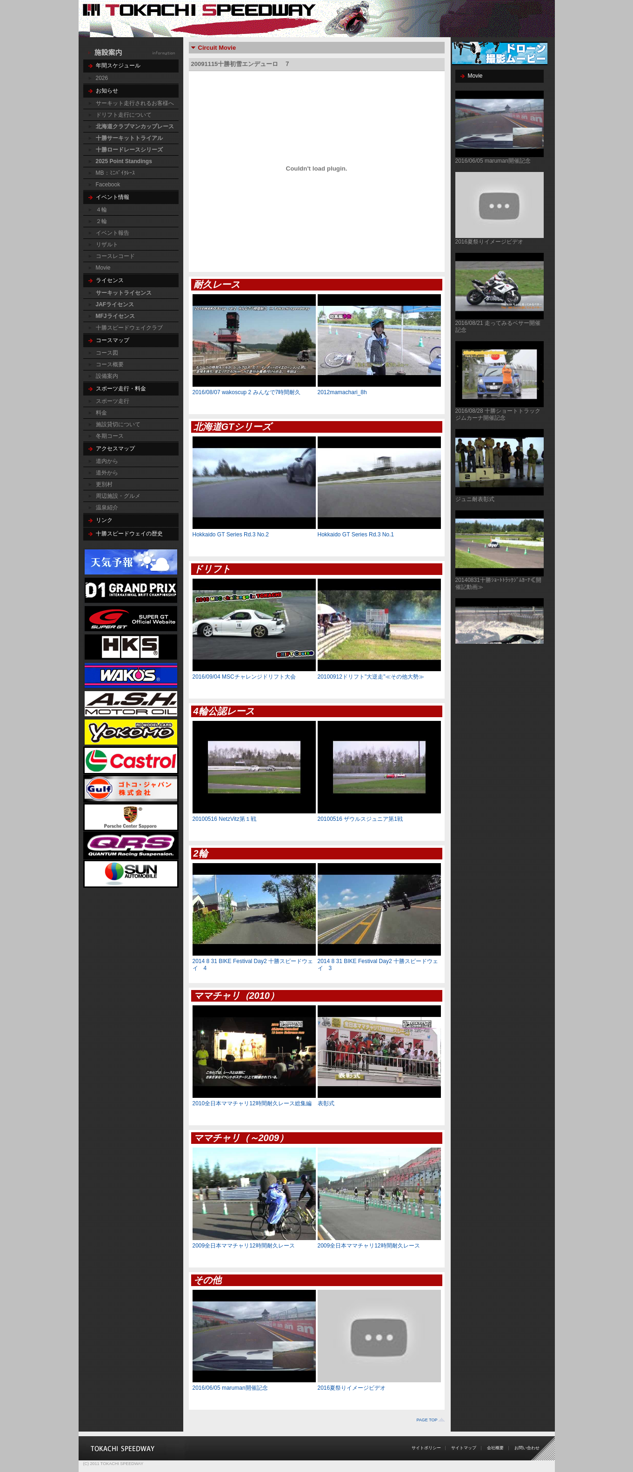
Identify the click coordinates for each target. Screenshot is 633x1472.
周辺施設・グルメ (118, 496)
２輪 (101, 221)
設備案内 (107, 376)
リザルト (107, 244)
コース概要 (110, 364)
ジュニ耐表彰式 (474, 499)
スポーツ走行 (112, 401)
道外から (107, 472)
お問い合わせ (527, 1448)
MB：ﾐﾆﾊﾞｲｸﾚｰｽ (115, 173)
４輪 (101, 209)
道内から (107, 461)
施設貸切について (118, 424)
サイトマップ (463, 1448)
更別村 (104, 484)
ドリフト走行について (124, 115)
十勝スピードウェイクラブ (129, 327)
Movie (103, 267)
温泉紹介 (107, 507)
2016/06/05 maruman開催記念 (493, 161)
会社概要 (495, 1448)
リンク (104, 520)
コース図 (107, 353)
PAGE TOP (426, 1420)
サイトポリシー (426, 1448)
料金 (101, 412)
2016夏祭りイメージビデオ (489, 241)
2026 (102, 78)
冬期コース (110, 436)
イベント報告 (112, 233)
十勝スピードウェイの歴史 (129, 533)
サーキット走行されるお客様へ (135, 103)
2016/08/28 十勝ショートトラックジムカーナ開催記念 (497, 414)
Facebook (108, 184)
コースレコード (115, 256)
